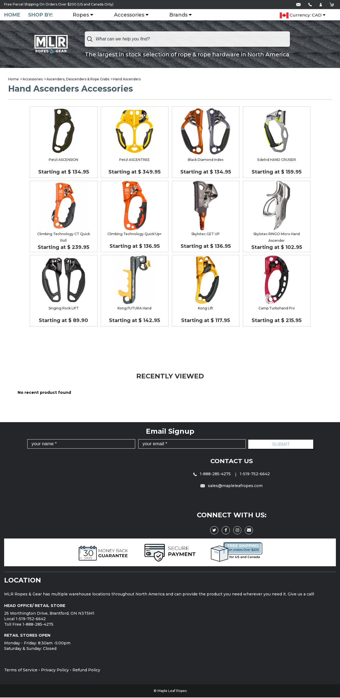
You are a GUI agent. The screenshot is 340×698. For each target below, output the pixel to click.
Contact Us (231, 461)
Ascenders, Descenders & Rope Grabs (78, 80)
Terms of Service (20, 670)
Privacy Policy (55, 670)
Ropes (84, 15)
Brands (182, 15)
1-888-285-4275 (212, 474)
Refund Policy (86, 670)
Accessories (132, 15)
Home (12, 15)
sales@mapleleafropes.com (231, 486)
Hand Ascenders (127, 80)
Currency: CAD (301, 15)
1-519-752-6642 (255, 474)
